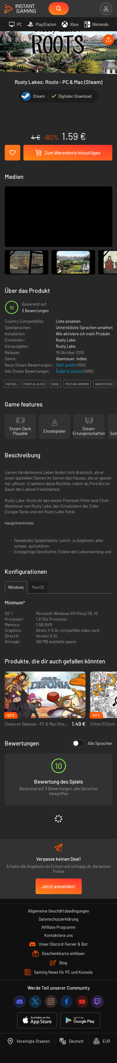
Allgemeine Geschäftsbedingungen (58, 910)
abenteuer (103, 384)
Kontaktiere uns (58, 935)
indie (55, 384)
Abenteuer (65, 358)
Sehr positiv (67, 364)
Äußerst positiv (69, 371)
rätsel (11, 384)
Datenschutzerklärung (58, 919)
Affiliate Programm (58, 927)
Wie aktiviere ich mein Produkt (83, 333)
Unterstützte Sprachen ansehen (84, 327)
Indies (81, 358)
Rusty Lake (66, 339)
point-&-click (34, 384)
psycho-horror (77, 384)
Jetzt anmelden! (59, 886)
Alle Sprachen (92, 743)
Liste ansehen (68, 321)
